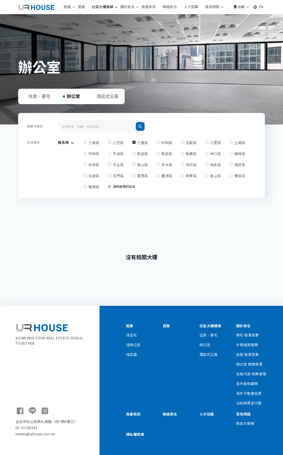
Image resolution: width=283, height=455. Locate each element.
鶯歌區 (93, 187)
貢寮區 (191, 176)
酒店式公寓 (107, 96)
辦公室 (73, 96)
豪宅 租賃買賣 (247, 335)
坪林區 (93, 154)
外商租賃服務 (247, 345)
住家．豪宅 (39, 96)
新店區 (142, 154)
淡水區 (166, 165)
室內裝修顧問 (247, 384)
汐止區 (118, 165)
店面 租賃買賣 (247, 355)
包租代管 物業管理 (251, 374)
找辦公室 (133, 345)
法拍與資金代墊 (249, 403)
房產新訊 (149, 7)
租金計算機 (245, 423)
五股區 (191, 143)
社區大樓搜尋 (102, 7)
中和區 (166, 143)
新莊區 (166, 154)
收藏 (239, 7)
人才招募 (191, 7)
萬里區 (142, 176)
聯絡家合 (170, 7)
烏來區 (215, 165)
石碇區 (93, 176)
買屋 (81, 7)
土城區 (239, 143)
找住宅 (131, 335)
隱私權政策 (135, 434)
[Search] (102, 126)
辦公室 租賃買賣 (249, 364)
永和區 (93, 165)
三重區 (142, 143)
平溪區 (118, 154)
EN (258, 7)
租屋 (67, 7)
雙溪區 (239, 176)
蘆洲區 (166, 176)
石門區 (118, 176)
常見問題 (212, 7)
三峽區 (93, 143)
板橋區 (191, 154)
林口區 (215, 154)
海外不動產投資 (249, 393)
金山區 (215, 176)
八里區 (215, 143)
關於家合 (127, 7)
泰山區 (142, 165)
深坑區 (191, 165)
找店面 (131, 355)
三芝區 (118, 143)
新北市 (66, 143)
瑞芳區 (239, 165)
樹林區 (239, 154)
